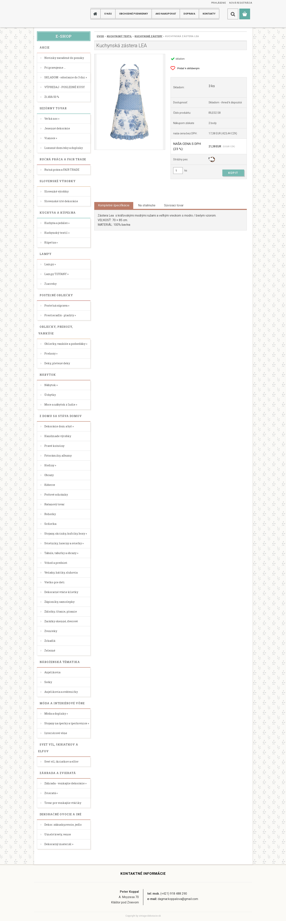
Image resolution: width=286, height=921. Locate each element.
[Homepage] (97, 13)
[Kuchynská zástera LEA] (129, 102)
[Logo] (49, 13)
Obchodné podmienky (133, 13)
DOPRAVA (189, 13)
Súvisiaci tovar (174, 205)
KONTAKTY (209, 13)
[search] (233, 14)
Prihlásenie (218, 3)
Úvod (100, 36)
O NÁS (108, 13)
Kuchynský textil (119, 36)
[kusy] (178, 170)
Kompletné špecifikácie (113, 205)
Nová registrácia (240, 3)
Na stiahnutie (146, 205)
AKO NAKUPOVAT (165, 13)
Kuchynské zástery (148, 36)
